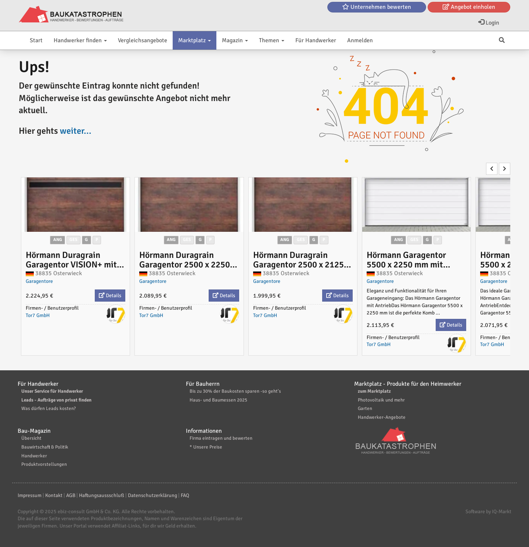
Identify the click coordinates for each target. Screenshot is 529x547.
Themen (271, 40)
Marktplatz (194, 40)
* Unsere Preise (206, 447)
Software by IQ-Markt (488, 511)
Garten (365, 408)
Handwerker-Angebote (382, 417)
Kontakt (53, 495)
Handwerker (34, 456)
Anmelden (360, 40)
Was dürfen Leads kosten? (48, 408)
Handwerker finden (80, 40)
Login (488, 22)
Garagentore (39, 281)
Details (110, 295)
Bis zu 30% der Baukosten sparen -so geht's (235, 391)
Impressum (30, 495)
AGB (70, 495)
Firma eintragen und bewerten (221, 438)
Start (36, 40)
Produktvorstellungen (44, 464)
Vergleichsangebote (142, 40)
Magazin (235, 40)
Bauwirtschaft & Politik (44, 447)
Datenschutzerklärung (152, 495)
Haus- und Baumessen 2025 (218, 400)
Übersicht (31, 438)
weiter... (75, 130)
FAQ (185, 495)
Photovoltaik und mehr (381, 400)
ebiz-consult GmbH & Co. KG (88, 511)
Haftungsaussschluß (101, 495)
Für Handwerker (315, 40)
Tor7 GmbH (38, 315)
